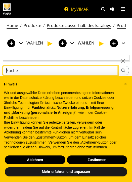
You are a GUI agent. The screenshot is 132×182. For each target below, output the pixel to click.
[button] (125, 84)
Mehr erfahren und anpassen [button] (66, 172)
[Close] (123, 61)
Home (12, 25)
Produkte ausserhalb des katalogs (79, 25)
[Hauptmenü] (123, 9)
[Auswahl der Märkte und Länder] (112, 9)
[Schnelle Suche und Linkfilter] (103, 9)
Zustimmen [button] (96, 160)
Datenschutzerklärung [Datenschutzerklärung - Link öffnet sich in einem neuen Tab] (37, 98)
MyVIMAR (76, 9)
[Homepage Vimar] (7, 9)
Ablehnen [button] (35, 160)
